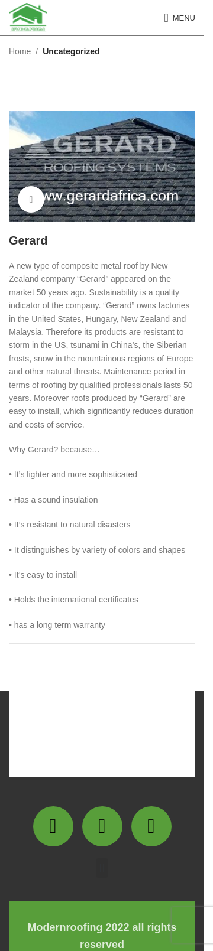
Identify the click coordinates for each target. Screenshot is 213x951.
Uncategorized (71, 51)
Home (20, 51)
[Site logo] (28, 17)
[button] (102, 868)
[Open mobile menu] (179, 18)
